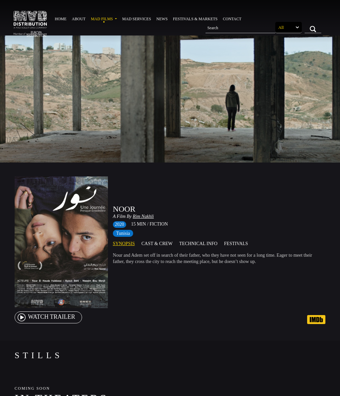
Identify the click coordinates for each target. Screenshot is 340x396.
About (78, 19)
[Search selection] (288, 27)
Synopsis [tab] (124, 243)
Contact (232, 19)
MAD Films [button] (102, 19)
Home (60, 19)
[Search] (240, 27)
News (162, 19)
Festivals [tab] (236, 243)
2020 (119, 224)
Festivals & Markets (195, 19)
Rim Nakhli (143, 216)
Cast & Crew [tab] (157, 243)
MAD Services (136, 19)
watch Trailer (46, 316)
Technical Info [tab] (198, 243)
